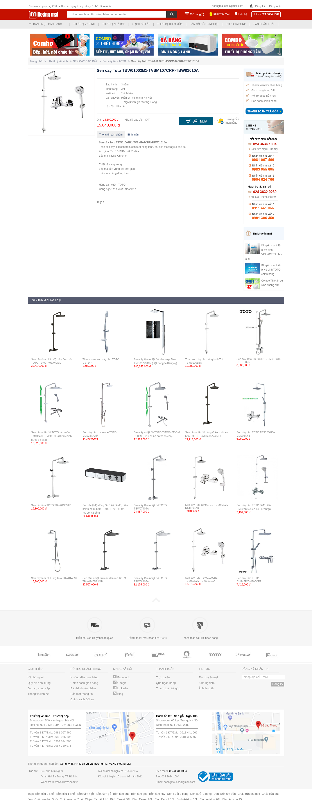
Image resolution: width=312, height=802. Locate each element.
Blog (118, 693)
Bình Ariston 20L (210, 799)
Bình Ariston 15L (232, 799)
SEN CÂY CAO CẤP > (88, 61)
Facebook (121, 677)
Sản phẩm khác (264, 24)
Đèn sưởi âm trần (224, 793)
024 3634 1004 (49, 724)
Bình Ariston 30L (187, 799)
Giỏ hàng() (197, 14)
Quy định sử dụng (39, 683)
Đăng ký (260, 6)
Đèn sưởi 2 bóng (201, 793)
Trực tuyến (163, 677)
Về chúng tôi (35, 677)
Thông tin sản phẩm (111, 134)
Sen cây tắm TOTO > (117, 61)
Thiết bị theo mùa (170, 24)
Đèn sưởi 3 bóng (177, 793)
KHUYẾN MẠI (221, 14)
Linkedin (120, 688)
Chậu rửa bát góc (249, 793)
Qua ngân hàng (166, 683)
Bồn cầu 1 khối (65, 793)
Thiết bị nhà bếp (113, 24)
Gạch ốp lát (141, 24)
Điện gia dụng (236, 24)
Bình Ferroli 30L (120, 799)
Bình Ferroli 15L (164, 799)
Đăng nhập (275, 6)
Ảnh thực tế (206, 688)
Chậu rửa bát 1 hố (96, 799)
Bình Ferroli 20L (142, 799)
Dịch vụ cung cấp (39, 688)
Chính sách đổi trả (82, 699)
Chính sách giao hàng (84, 683)
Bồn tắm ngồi (86, 793)
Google (120, 683)
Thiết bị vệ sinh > (61, 61)
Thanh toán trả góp (168, 688)
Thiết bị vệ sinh (84, 24)
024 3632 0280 (179, 724)
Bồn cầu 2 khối (44, 793)
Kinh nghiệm (207, 683)
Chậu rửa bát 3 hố (46, 799)
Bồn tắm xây (157, 793)
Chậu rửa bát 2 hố (71, 799)
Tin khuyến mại (208, 677)
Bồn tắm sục (121, 793)
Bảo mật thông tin (81, 693)
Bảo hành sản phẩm (83, 688)
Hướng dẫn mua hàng (84, 677)
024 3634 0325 (71, 724)
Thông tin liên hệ (38, 693)
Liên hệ (242, 14)
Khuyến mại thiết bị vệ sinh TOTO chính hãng (271, 270)
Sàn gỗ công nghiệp (204, 24)
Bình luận (133, 134)
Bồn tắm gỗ (103, 793)
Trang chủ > (39, 61)
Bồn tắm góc (139, 793)
